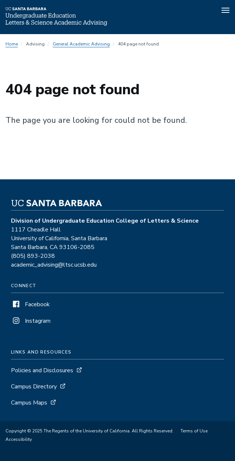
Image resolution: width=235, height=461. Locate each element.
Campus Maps (29, 403)
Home (11, 44)
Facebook (30, 304)
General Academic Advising (81, 44)
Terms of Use (194, 431)
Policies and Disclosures (42, 370)
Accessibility (18, 439)
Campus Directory (34, 387)
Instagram (31, 321)
